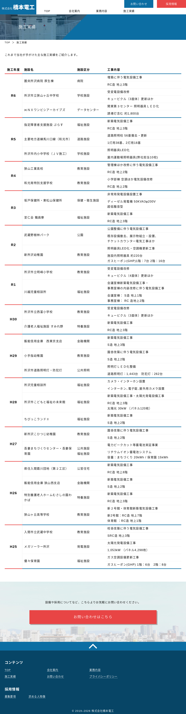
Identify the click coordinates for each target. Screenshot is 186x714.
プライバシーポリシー (103, 676)
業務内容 (101, 11)
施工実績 (129, 11)
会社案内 (74, 11)
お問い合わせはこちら (93, 617)
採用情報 (171, 4)
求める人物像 (37, 696)
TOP (47, 11)
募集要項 (10, 696)
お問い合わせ (138, 4)
